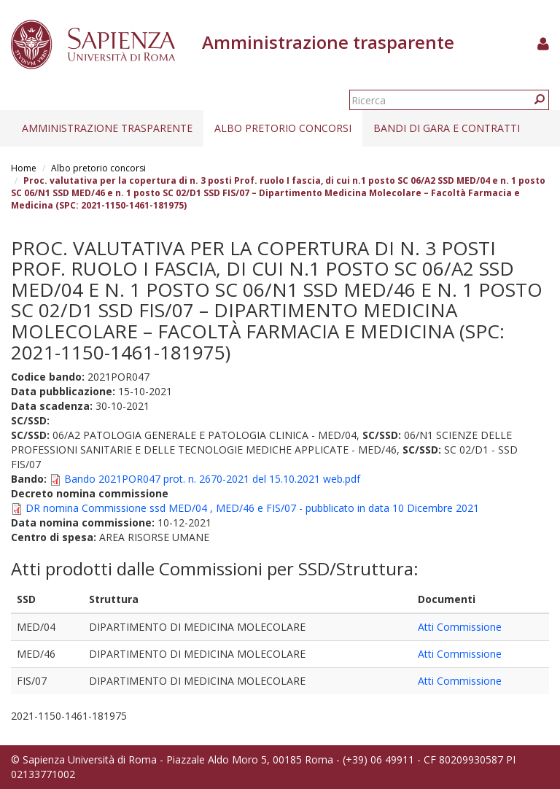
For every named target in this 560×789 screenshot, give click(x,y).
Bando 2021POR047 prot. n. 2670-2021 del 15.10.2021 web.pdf (212, 479)
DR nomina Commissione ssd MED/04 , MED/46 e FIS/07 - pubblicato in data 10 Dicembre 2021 (252, 508)
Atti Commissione (460, 627)
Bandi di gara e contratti (446, 128)
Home (23, 168)
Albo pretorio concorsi (282, 128)
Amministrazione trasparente (107, 128)
